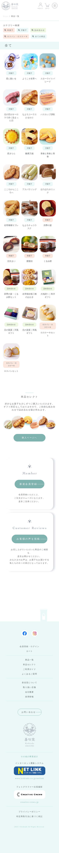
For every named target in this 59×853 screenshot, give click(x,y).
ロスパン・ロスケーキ (16, 36)
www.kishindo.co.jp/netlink (29, 772)
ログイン (40, 6)
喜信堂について (29, 682)
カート (47, 6)
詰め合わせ (38, 30)
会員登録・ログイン (29, 646)
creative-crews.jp (29, 796)
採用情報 (29, 697)
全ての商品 (38, 36)
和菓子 (8, 30)
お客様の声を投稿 (28, 539)
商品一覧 (29, 660)
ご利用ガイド (29, 669)
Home (6, 16)
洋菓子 (22, 30)
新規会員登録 (28, 484)
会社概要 (29, 692)
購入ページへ (29, 437)
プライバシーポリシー (30, 812)
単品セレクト (29, 664)
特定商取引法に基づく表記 (29, 816)
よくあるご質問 (29, 674)
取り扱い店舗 (29, 687)
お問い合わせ (29, 712)
